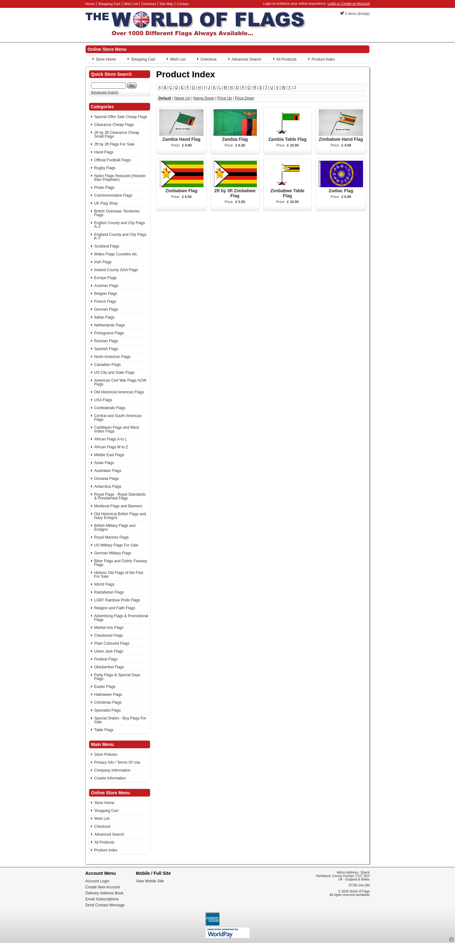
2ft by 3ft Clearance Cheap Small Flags (116, 134)
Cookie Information (110, 778)
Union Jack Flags (108, 651)
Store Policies (105, 754)
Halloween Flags (108, 694)
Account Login (97, 881)
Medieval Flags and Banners (118, 506)
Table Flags (103, 730)
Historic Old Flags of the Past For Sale (118, 574)
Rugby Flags (104, 168)
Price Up (224, 98)
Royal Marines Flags (111, 537)
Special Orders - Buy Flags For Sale (120, 720)
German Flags (106, 309)
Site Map (166, 4)
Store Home (106, 59)
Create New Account (102, 887)
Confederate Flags (109, 408)
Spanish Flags (106, 349)
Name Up (182, 98)
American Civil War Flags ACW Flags (120, 382)
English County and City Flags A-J (119, 225)
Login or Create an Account (349, 3)
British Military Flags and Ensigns (115, 527)
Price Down (244, 98)
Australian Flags (107, 471)
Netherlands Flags (109, 325)
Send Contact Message (105, 905)
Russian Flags (106, 341)
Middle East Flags (109, 455)
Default (164, 98)
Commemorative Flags (113, 195)
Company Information (112, 770)
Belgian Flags (105, 293)
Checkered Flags (108, 635)
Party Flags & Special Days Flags (117, 677)
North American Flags (112, 357)
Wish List (131, 4)
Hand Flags (103, 152)
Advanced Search (247, 59)
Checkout (148, 4)
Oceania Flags (106, 478)
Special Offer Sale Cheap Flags (120, 117)
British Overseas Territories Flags (117, 213)
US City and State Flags (114, 372)
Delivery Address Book (104, 893)
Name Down (203, 98)
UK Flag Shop (106, 203)
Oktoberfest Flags (109, 667)
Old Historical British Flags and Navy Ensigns (120, 516)
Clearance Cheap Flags (114, 124)
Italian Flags (104, 317)
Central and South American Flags (118, 418)
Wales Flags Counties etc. (116, 254)
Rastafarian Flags (109, 592)
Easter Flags (104, 686)
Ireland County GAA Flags (116, 270)
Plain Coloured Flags (111, 643)
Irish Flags (103, 262)
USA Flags (103, 400)
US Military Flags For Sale (116, 545)
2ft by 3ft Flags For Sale (114, 144)
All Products (286, 59)
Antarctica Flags (107, 486)
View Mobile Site (150, 881)
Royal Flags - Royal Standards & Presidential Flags (120, 496)
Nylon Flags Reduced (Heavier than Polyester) (120, 178)
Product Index (323, 59)
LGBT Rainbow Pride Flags (117, 600)
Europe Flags (105, 278)
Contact (183, 4)
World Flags (104, 584)
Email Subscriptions (101, 899)
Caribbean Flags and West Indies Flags (116, 429)
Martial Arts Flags (109, 627)
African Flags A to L (110, 439)
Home (89, 4)
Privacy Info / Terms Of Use (117, 762)
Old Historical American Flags (119, 392)
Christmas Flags (108, 702)
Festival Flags (106, 659)
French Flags (105, 301)
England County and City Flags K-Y (120, 236)
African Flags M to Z (111, 447)
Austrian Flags (106, 285)
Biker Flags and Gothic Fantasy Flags (120, 563)
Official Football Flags (112, 160)
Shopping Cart (109, 4)
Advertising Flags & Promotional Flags (121, 618)
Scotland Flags (106, 246)
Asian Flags (104, 463)
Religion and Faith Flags (114, 608)
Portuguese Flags (109, 333)
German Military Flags (112, 553)
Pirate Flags (104, 187)
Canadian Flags (107, 364)
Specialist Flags (107, 710)
